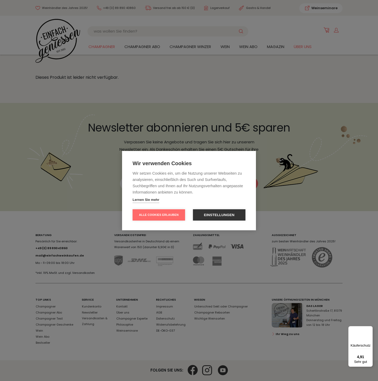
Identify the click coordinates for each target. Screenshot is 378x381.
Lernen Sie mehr (146, 200)
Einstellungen (219, 215)
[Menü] (369, 329)
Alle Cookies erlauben (159, 214)
